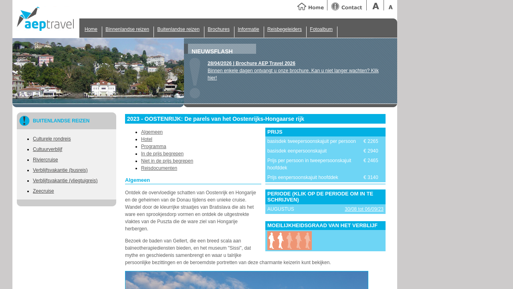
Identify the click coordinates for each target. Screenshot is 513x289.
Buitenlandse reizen (178, 29)
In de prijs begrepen (162, 154)
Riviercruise (45, 160)
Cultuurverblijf (47, 149)
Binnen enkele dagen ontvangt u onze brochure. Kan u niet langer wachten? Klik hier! (293, 71)
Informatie (248, 29)
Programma (153, 146)
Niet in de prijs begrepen (167, 161)
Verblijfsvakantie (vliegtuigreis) (65, 180)
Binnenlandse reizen (127, 29)
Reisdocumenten (159, 168)
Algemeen (152, 132)
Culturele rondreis (52, 139)
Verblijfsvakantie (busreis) (60, 170)
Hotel (146, 139)
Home (91, 29)
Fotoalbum (321, 29)
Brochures (219, 29)
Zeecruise (43, 191)
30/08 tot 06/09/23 (364, 209)
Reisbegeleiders (284, 29)
